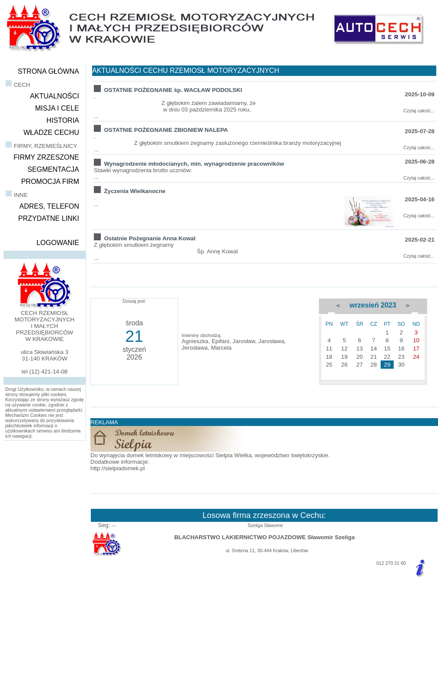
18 (329, 357)
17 (416, 348)
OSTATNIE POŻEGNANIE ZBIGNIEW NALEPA (166, 130)
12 (344, 348)
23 (401, 357)
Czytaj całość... (419, 110)
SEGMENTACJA (53, 169)
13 (359, 348)
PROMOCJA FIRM (50, 181)
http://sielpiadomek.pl (117, 468)
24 (416, 357)
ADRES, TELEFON (49, 206)
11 (329, 348)
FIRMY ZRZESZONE (46, 157)
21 (373, 357)
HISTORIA (62, 120)
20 (359, 357)
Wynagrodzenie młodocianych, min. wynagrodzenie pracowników (194, 163)
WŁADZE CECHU (51, 132)
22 (387, 357)
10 (416, 340)
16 (401, 348)
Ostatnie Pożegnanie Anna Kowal (150, 238)
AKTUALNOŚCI (54, 96)
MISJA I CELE (57, 108)
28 (373, 364)
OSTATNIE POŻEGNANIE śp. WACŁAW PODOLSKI (173, 90)
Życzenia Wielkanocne (134, 191)
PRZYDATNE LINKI (48, 218)
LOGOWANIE (57, 242)
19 (344, 357)
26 (344, 364)
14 (373, 348)
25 (329, 364)
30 (401, 364)
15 (387, 348)
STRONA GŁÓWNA (48, 71)
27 (359, 364)
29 (387, 364)
